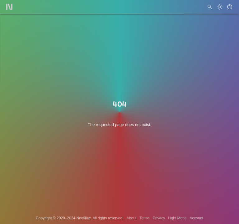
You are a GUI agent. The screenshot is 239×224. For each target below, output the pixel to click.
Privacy (159, 218)
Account (196, 218)
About (131, 218)
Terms (144, 218)
